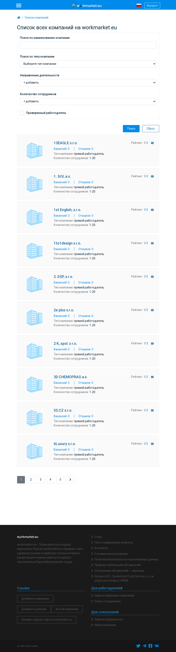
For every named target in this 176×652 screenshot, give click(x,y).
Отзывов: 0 (85, 148)
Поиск (131, 128)
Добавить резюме (34, 609)
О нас (98, 537)
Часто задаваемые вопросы (113, 542)
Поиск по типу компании (37, 56)
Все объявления (67, 609)
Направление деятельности (39, 75)
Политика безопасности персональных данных (126, 559)
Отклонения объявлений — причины (119, 570)
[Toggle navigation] (19, 5)
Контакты (101, 548)
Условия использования (111, 553)
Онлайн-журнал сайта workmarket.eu (46, 619)
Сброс (151, 128)
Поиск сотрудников (107, 601)
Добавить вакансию (35, 598)
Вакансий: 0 (62, 148)
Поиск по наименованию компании (45, 37)
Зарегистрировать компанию (114, 595)
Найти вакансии (105, 625)
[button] (138, 5)
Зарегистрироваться (108, 619)
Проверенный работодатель (46, 113)
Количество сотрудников (38, 94)
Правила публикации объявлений (117, 565)
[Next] (70, 479)
